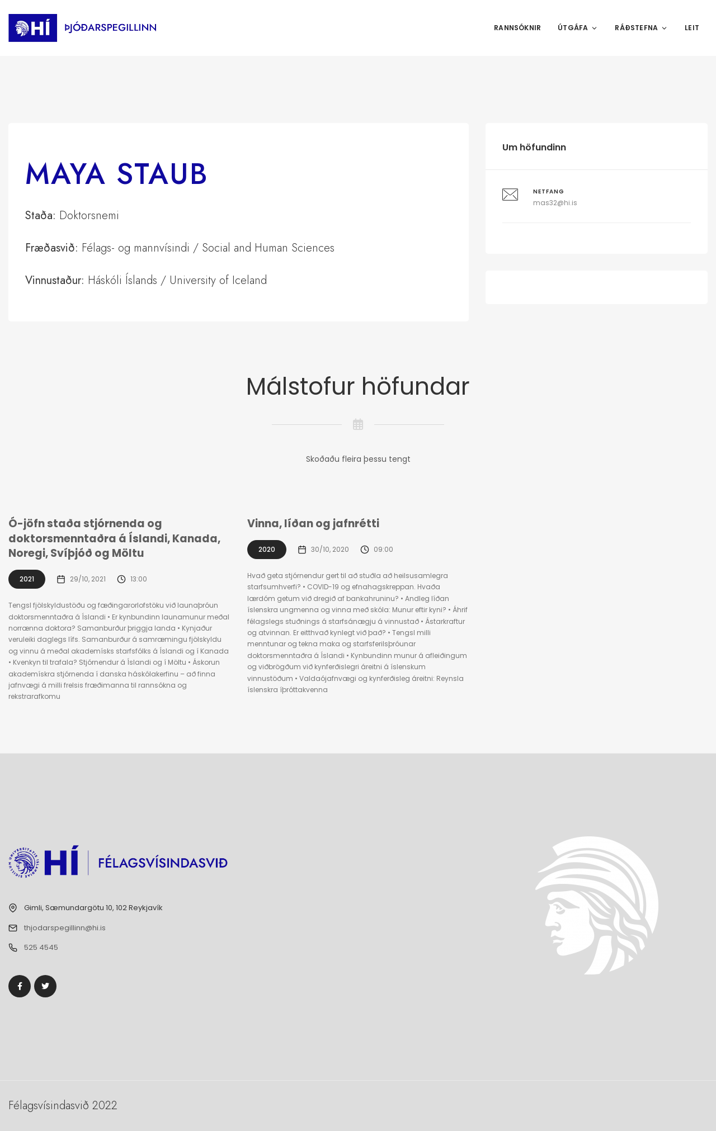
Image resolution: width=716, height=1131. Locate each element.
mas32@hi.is (555, 202)
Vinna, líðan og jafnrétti (313, 523)
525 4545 (41, 947)
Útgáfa (578, 27)
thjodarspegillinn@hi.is (65, 927)
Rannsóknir (517, 27)
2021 (27, 579)
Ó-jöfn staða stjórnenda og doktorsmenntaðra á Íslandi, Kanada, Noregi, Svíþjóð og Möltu (114, 538)
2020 (266, 549)
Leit (692, 27)
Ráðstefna (641, 27)
